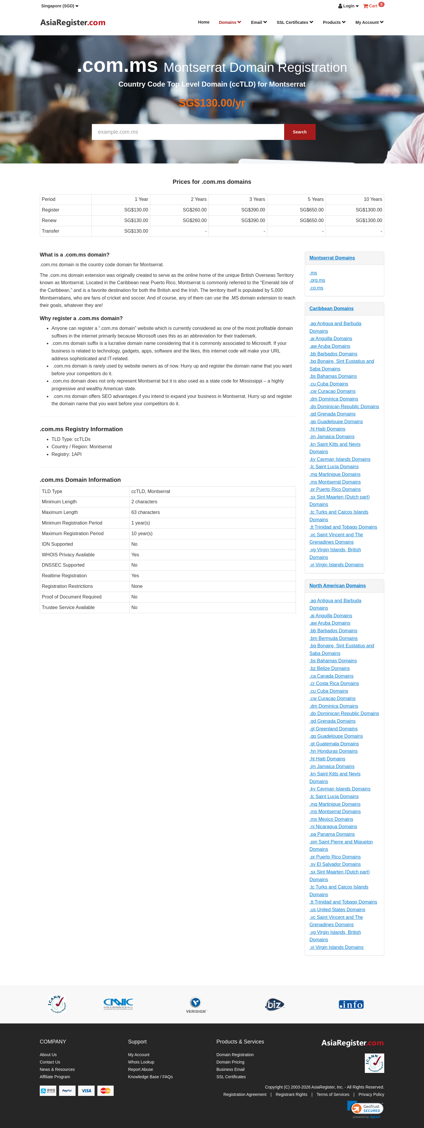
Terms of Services (333, 1094)
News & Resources (57, 1069)
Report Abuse (140, 1069)
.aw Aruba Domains (329, 346)
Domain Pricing (230, 1062)
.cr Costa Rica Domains (334, 683)
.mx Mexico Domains (331, 819)
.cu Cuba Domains (328, 383)
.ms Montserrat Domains (335, 481)
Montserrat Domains (332, 257)
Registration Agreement (244, 1094)
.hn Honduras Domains (333, 751)
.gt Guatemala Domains (334, 743)
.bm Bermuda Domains (333, 638)
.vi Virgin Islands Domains (336, 564)
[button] (60, 6)
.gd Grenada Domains (332, 413)
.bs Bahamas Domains (333, 376)
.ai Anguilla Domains (330, 338)
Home (204, 22)
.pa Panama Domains (332, 834)
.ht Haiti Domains (327, 428)
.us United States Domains (337, 909)
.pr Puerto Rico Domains (335, 489)
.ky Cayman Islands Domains (339, 459)
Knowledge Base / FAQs (150, 1076)
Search (300, 132)
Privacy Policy (371, 1094)
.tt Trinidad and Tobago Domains (343, 527)
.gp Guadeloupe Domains (336, 421)
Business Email (230, 1069)
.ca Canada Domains (331, 676)
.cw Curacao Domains (332, 391)
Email (259, 22)
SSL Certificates (295, 22)
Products (334, 22)
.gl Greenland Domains (333, 728)
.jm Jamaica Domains (332, 436)
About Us (48, 1054)
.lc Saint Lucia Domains (334, 466)
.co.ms (316, 287)
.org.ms (317, 280)
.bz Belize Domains (329, 668)
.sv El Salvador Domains (335, 864)
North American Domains (337, 585)
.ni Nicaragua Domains (333, 826)
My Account (369, 22)
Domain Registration (235, 1054)
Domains (230, 22)
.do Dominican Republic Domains (344, 406)
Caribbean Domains (331, 308)
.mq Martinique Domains (334, 474)
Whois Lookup (141, 1062)
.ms (313, 272)
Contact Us (50, 1062)
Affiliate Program (55, 1076)
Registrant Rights (291, 1094)
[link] (365, 1109)
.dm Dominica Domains (333, 398)
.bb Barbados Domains (333, 353)
